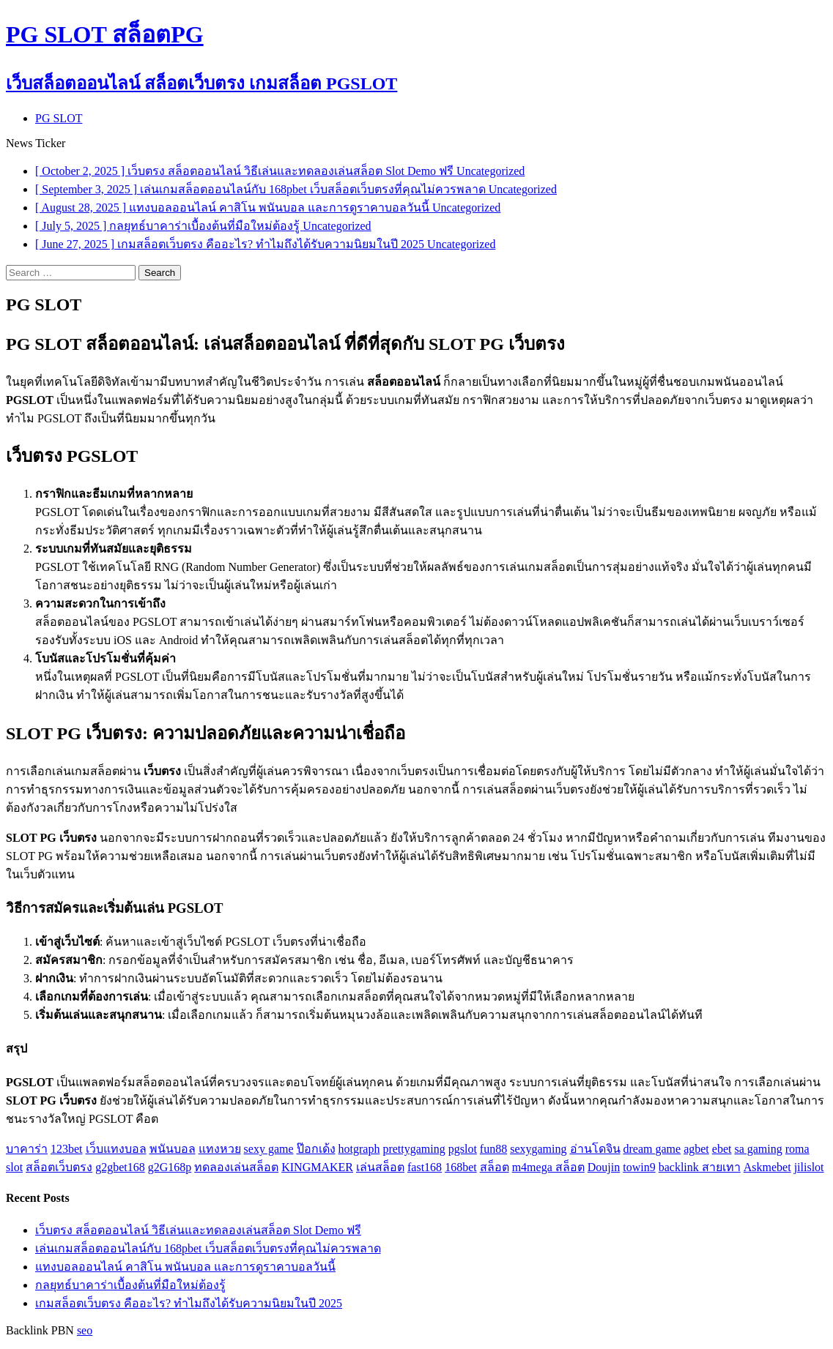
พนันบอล (172, 1149)
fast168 (424, 1167)
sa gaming (758, 1149)
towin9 (639, 1167)
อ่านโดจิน (595, 1149)
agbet (696, 1149)
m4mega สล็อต (548, 1167)
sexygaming (538, 1149)
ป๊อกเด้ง (316, 1149)
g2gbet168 (120, 1167)
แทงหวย (220, 1149)
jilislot (809, 1167)
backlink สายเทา (700, 1167)
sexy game (269, 1149)
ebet (722, 1149)
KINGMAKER (317, 1167)
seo (84, 1330)
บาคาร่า (27, 1149)
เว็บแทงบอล (116, 1149)
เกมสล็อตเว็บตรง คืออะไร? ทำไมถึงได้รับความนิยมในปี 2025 (188, 1303)
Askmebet (767, 1167)
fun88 (493, 1149)
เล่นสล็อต (380, 1167)
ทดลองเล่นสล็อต (236, 1167)
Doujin (604, 1167)
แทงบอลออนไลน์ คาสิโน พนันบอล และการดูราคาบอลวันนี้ (185, 1266)
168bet (461, 1167)
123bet (67, 1149)
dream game (652, 1149)
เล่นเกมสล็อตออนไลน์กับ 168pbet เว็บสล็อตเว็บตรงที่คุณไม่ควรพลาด (208, 1248)
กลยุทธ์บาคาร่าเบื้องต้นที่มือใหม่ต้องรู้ (130, 1285)
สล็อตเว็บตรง (59, 1167)
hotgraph (359, 1149)
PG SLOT (58, 118)
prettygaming (413, 1149)
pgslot (462, 1149)
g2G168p (170, 1167)
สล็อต (494, 1167)
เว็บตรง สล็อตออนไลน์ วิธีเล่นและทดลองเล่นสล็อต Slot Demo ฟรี (198, 1230)
